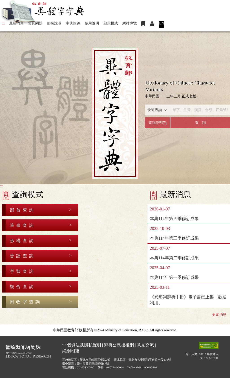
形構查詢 (22, 240)
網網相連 (70, 350)
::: (3, 23)
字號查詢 (22, 271)
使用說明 (92, 23)
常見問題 (35, 23)
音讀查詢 (22, 255)
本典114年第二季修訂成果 (174, 258)
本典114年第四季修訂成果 (174, 218)
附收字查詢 (26, 301)
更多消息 (219, 315)
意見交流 (145, 345)
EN (161, 23)
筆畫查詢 (22, 225)
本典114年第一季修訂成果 (174, 277)
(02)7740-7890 (85, 367)
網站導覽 (129, 23)
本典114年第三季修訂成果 (174, 238)
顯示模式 (111, 23)
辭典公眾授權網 (119, 345)
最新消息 (16, 23)
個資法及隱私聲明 (84, 345)
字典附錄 (73, 23)
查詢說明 (157, 123)
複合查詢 (22, 286)
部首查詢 (22, 210)
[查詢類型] (156, 110)
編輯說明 (54, 23)
